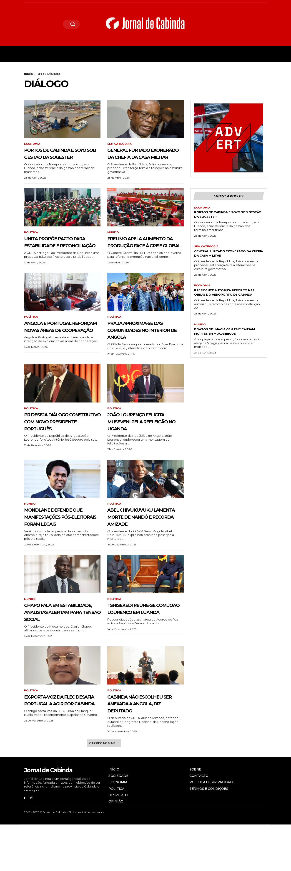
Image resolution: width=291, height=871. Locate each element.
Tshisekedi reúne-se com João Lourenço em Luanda (141, 644)
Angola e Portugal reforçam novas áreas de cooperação (61, 351)
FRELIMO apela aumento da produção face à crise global (136, 256)
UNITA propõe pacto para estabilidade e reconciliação (58, 252)
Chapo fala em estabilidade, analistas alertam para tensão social (57, 647)
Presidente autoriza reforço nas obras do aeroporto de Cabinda (227, 302)
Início (28, 74)
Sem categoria (119, 144)
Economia (32, 144)
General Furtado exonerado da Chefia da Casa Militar (143, 157)
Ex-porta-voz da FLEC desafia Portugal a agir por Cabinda (60, 743)
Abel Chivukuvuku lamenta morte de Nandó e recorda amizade (138, 545)
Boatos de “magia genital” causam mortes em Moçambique (223, 346)
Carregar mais (104, 789)
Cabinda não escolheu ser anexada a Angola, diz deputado (145, 746)
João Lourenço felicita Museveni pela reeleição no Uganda (145, 443)
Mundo (113, 239)
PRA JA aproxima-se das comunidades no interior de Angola (142, 351)
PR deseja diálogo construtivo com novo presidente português (55, 446)
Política (31, 239)
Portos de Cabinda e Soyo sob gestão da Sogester (59, 157)
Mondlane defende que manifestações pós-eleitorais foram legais (60, 545)
